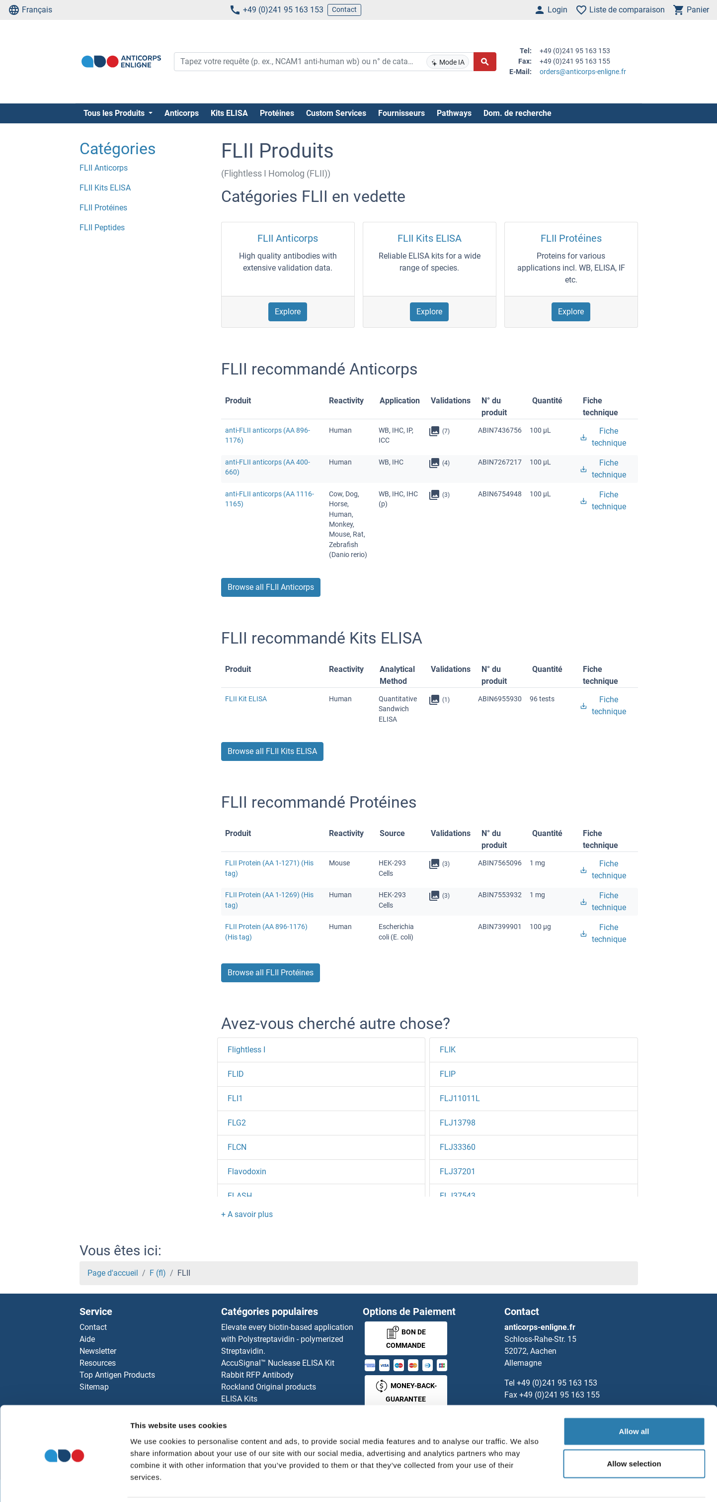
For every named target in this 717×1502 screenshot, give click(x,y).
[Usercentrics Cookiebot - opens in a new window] (64, 1482)
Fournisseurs (401, 113)
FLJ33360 (458, 1147)
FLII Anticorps (287, 238)
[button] (247, 1214)
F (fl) (158, 1273)
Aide (87, 1339)
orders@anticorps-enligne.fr (583, 72)
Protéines (277, 113)
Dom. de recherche (517, 113)
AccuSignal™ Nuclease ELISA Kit (277, 1363)
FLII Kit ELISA (246, 699)
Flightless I (246, 1049)
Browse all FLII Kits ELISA (272, 751)
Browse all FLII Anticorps (271, 587)
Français (30, 10)
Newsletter (98, 1351)
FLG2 (237, 1122)
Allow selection (634, 1429)
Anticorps (181, 113)
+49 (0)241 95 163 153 (276, 10)
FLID (236, 1074)
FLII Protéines (571, 238)
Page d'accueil (112, 1273)
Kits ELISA (229, 113)
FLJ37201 (458, 1171)
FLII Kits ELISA (430, 238)
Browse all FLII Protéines (271, 972)
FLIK (448, 1049)
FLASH (240, 1196)
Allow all (634, 1396)
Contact (344, 9)
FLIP (448, 1074)
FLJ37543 (458, 1196)
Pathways (454, 113)
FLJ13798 (458, 1122)
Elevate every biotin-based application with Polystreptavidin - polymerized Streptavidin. (287, 1339)
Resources (98, 1363)
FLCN (237, 1147)
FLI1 (235, 1098)
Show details (521, 1482)
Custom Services (336, 113)
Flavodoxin (247, 1171)
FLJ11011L (460, 1098)
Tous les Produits (115, 113)
